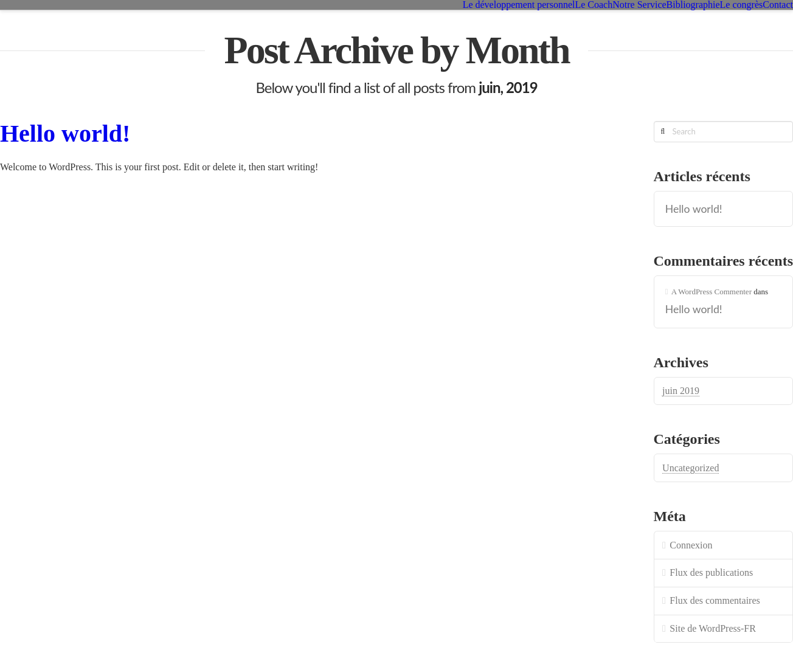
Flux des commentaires (715, 600)
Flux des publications (711, 572)
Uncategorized (690, 468)
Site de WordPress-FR (713, 628)
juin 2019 (680, 390)
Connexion (691, 545)
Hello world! (65, 133)
